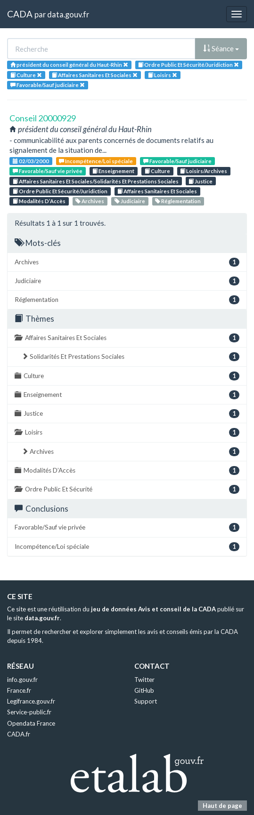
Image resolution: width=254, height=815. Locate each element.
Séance (221, 48)
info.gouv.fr (22, 679)
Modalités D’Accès (39, 201)
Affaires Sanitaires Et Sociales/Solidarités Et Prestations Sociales (96, 181)
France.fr (19, 690)
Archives (89, 201)
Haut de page (222, 805)
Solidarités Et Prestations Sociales (130, 356)
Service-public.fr (29, 712)
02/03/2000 (31, 161)
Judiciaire (130, 201)
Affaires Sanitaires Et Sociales (157, 191)
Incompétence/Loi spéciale (96, 161)
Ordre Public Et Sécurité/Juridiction (60, 191)
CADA (20, 13)
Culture (157, 171)
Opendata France (31, 723)
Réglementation (178, 201)
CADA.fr (18, 734)
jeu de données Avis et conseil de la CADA (153, 609)
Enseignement (113, 171)
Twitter (144, 679)
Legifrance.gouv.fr (31, 701)
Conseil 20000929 (42, 118)
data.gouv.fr (68, 14)
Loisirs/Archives (203, 171)
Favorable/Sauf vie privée (47, 171)
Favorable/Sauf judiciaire (177, 161)
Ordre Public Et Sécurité (127, 489)
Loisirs (127, 432)
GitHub (144, 690)
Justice (200, 181)
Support (145, 701)
